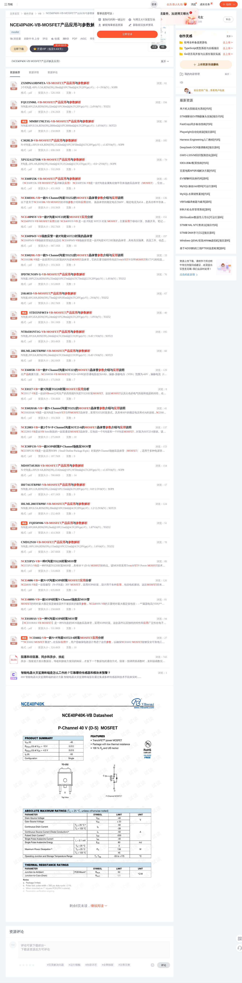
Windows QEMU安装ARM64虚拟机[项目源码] (205, 241)
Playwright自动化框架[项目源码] (198, 132)
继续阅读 (99, 905)
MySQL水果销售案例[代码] (195, 194)
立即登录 (127, 34)
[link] (14, 14)
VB (39, 14)
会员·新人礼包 (177, 4)
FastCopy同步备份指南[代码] (196, 124)
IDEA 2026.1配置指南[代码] (194, 163)
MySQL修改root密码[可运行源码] (198, 186)
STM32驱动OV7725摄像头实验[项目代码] (202, 116)
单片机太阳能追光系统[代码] (196, 109)
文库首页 (14, 14)
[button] (165, 61)
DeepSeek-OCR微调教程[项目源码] (200, 148)
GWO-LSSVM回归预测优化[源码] (198, 155)
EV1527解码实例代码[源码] (194, 179)
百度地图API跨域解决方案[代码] (198, 171)
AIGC (83, 39)
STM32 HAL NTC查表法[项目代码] (199, 225)
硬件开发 (28, 14)
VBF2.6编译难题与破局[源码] (195, 202)
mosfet (15, 32)
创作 (228, 4)
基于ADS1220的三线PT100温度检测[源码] (202, 248)
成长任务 (206, 3)
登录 (154, 4)
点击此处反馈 (189, 275)
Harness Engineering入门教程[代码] (200, 140)
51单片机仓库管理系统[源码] (195, 210)
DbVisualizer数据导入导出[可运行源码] (201, 217)
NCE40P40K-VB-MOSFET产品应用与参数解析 (58, 25)
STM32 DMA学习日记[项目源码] (197, 233)
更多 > (229, 36)
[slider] (27, 965)
